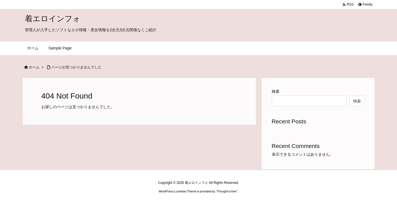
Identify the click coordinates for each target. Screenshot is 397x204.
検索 (275, 91)
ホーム (34, 67)
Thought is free (226, 191)
